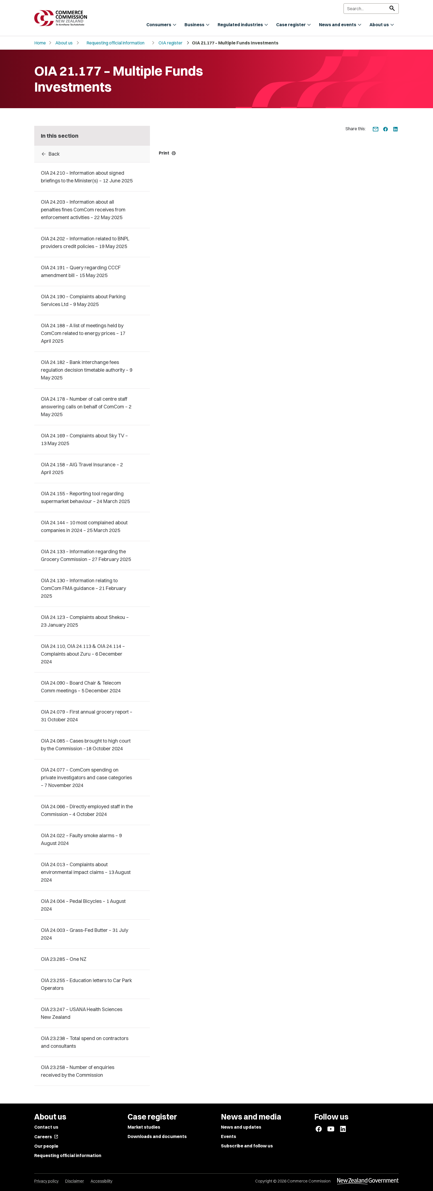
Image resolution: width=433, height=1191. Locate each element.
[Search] (371, 8)
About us (64, 43)
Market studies (144, 1127)
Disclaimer (74, 1181)
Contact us (46, 1127)
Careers (46, 1136)
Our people (46, 1146)
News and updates (241, 1127)
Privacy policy (46, 1181)
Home (40, 43)
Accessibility (101, 1181)
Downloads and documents (157, 1136)
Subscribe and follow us (247, 1146)
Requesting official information (115, 43)
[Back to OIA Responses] (92, 154)
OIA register (171, 43)
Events (228, 1136)
